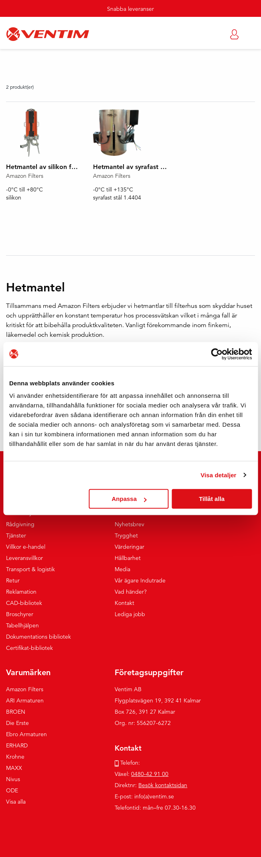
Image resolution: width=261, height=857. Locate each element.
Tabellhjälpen (22, 625)
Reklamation (21, 591)
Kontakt (124, 603)
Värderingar (129, 546)
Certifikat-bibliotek (29, 647)
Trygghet (126, 535)
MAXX (14, 768)
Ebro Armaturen (26, 734)
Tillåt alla (212, 498)
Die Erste (17, 723)
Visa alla (16, 801)
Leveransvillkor (24, 558)
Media (122, 569)
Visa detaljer (218, 475)
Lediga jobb (130, 614)
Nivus (13, 779)
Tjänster (16, 535)
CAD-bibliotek (24, 603)
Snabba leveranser (130, 8)
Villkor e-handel (25, 546)
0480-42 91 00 (149, 774)
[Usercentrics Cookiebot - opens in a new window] (217, 354)
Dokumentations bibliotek (38, 636)
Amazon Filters (24, 689)
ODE (12, 790)
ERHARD (17, 745)
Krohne (15, 756)
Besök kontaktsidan (162, 785)
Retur (13, 580)
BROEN (15, 711)
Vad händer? (131, 591)
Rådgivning (20, 524)
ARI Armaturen (25, 700)
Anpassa (129, 498)
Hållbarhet (128, 558)
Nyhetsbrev (129, 524)
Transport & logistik (30, 569)
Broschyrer (19, 614)
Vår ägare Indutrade (140, 580)
